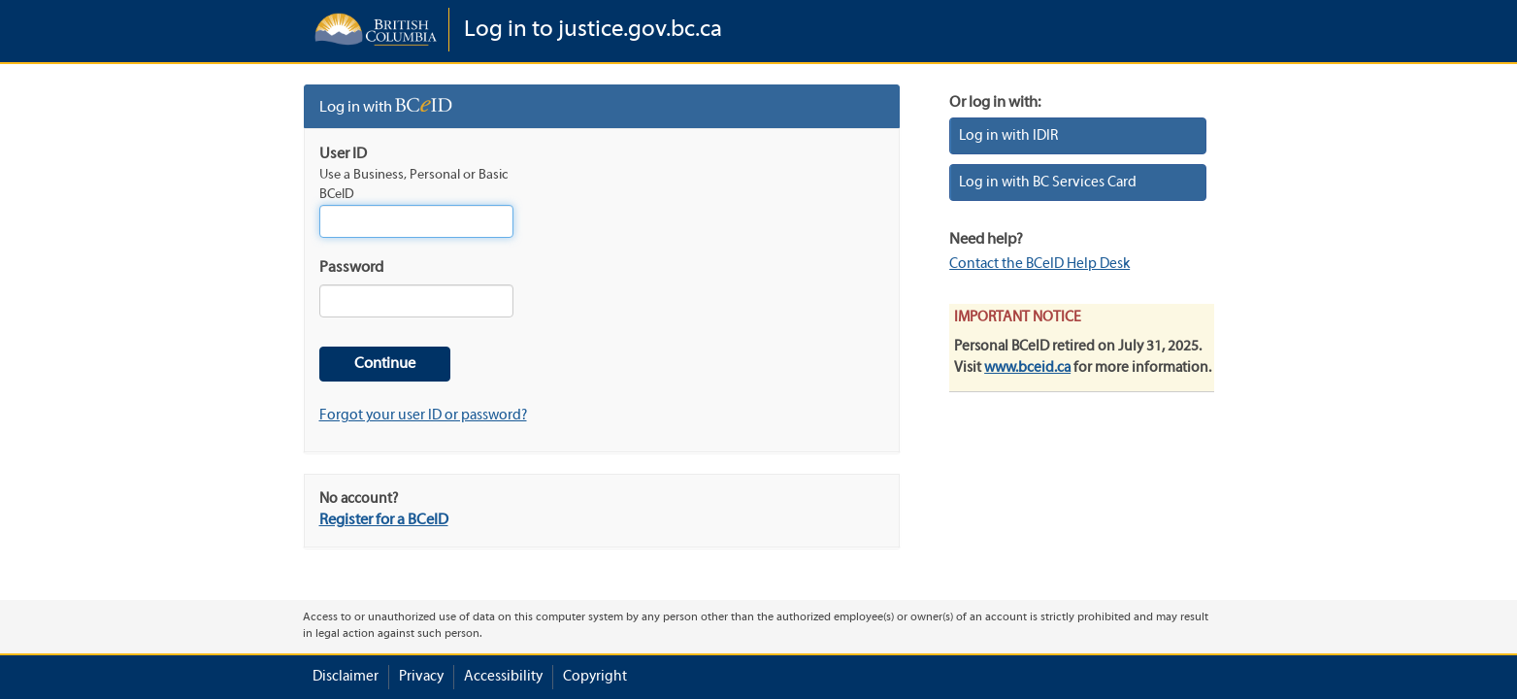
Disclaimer (346, 676)
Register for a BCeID (383, 520)
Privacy (421, 676)
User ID (343, 154)
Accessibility (503, 676)
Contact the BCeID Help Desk (1039, 264)
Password (351, 268)
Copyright (595, 676)
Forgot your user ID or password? (423, 415)
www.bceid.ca (1027, 368)
